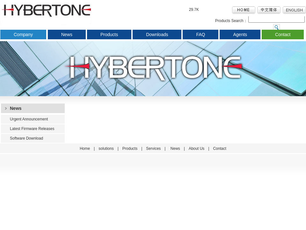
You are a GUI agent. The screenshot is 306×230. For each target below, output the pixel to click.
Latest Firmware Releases (32, 128)
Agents (240, 34)
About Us (196, 148)
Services (153, 148)
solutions (105, 148)
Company (23, 34)
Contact (282, 34)
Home (85, 148)
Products (109, 34)
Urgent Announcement (29, 119)
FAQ (200, 34)
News (66, 34)
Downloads (157, 34)
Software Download (26, 138)
